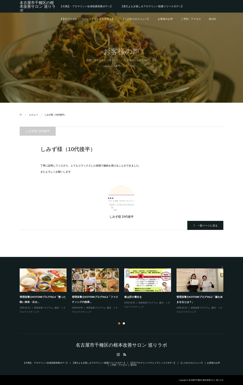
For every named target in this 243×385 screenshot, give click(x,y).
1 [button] (119, 323)
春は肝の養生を (133, 296)
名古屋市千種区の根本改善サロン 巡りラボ (38, 6)
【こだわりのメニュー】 (136, 18)
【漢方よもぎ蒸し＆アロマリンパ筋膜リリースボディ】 (152, 6)
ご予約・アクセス (191, 18)
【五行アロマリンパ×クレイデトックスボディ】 (87, 18)
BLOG (212, 18)
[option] (124, 291)
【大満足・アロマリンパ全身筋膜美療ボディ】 (86, 6)
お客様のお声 (165, 18)
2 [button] (124, 323)
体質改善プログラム (43, 307)
